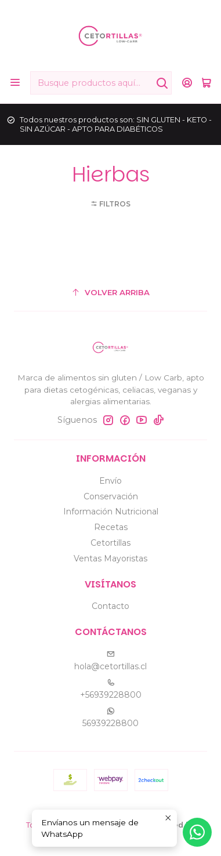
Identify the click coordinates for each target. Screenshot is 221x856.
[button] (110, 204)
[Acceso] (187, 83)
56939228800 (110, 717)
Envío (110, 481)
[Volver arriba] (110, 292)
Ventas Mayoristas (110, 558)
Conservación (111, 496)
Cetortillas (110, 543)
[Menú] (15, 83)
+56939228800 (111, 689)
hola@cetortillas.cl (110, 661)
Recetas (111, 527)
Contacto (110, 606)
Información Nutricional (110, 511)
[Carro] (206, 83)
